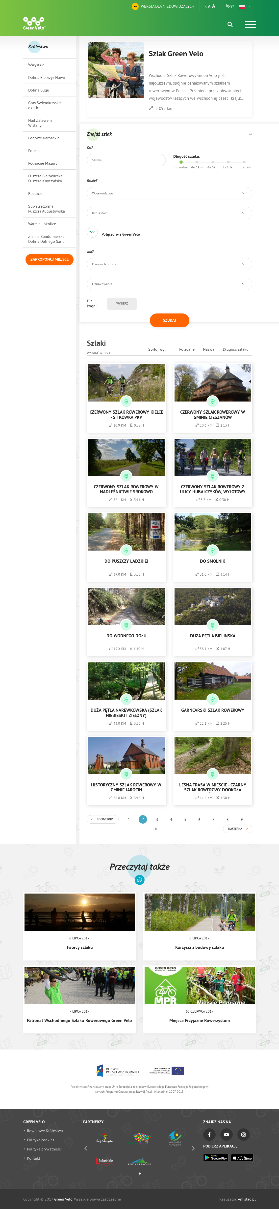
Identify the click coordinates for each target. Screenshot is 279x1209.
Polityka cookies (40, 1139)
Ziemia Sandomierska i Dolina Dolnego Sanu (47, 239)
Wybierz (122, 304)
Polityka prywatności (44, 1149)
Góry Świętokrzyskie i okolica (46, 105)
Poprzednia (105, 820)
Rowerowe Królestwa (45, 1130)
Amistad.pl (247, 1199)
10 (155, 828)
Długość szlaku (236, 349)
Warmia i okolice (42, 223)
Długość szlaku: (186, 156)
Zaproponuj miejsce (49, 259)
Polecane (187, 349)
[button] (244, 6)
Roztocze (35, 193)
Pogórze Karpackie (43, 137)
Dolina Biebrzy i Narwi (46, 77)
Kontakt (33, 1158)
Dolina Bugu (38, 90)
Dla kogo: (92, 303)
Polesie (34, 150)
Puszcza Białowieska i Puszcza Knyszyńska (46, 178)
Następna (235, 829)
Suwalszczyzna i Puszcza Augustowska (46, 209)
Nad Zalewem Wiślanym (40, 123)
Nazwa (208, 349)
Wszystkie (36, 64)
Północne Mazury (42, 163)
